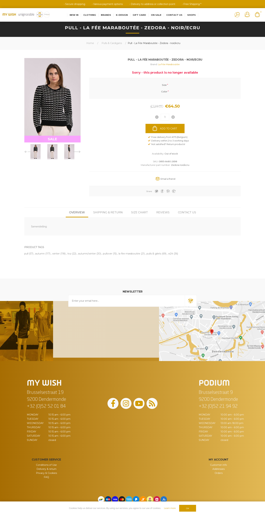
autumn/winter (87, 253)
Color (164, 91)
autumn (40, 253)
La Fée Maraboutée (169, 64)
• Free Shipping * (191, 4)
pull (26, 253)
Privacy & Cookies (46, 473)
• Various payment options (107, 4)
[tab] (77, 212)
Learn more (170, 508)
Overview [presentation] (77, 212)
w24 (170, 253)
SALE (52, 139)
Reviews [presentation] (163, 212)
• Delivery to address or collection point (152, 4)
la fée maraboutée (129, 253)
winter (56, 253)
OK (187, 508)
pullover (107, 253)
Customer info (218, 464)
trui (69, 253)
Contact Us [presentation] (187, 212)
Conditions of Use (46, 464)
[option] (35, 151)
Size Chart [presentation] (139, 212)
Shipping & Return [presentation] (108, 212)
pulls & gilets (154, 253)
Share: (149, 191)
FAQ (46, 477)
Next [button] (77, 152)
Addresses (218, 469)
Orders (219, 473)
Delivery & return (46, 469)
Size (164, 85)
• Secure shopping (74, 4)
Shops (191, 15)
